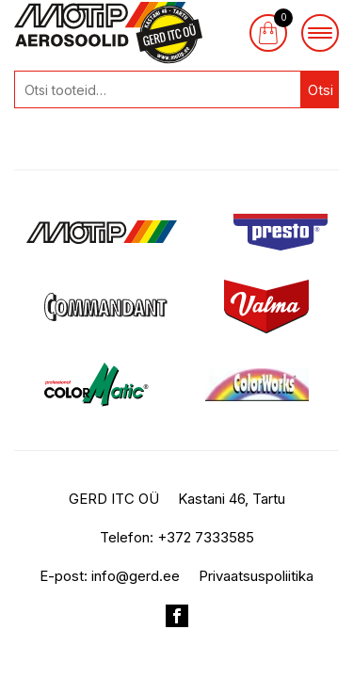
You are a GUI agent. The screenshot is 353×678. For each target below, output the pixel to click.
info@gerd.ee (135, 576)
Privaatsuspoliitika (256, 576)
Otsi (320, 90)
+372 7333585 (205, 537)
